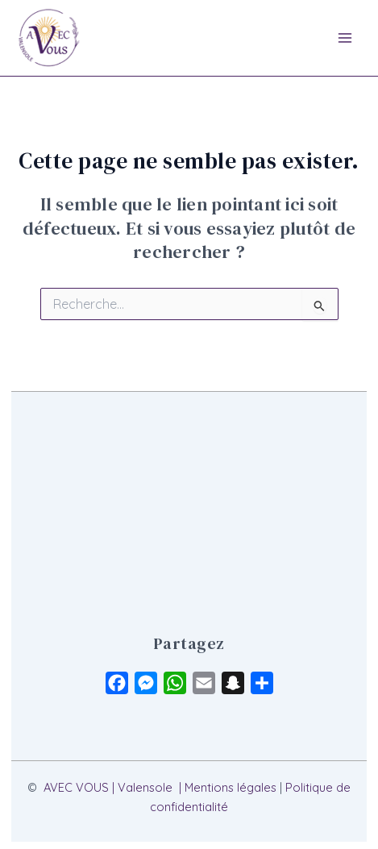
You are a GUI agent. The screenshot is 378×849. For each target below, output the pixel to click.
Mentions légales (230, 787)
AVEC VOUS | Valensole (108, 787)
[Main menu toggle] (345, 38)
